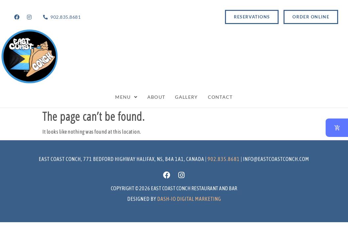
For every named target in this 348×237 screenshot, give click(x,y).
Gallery (186, 97)
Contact (220, 97)
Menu (126, 97)
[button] (126, 97)
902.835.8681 (224, 159)
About (156, 97)
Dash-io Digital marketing (189, 199)
